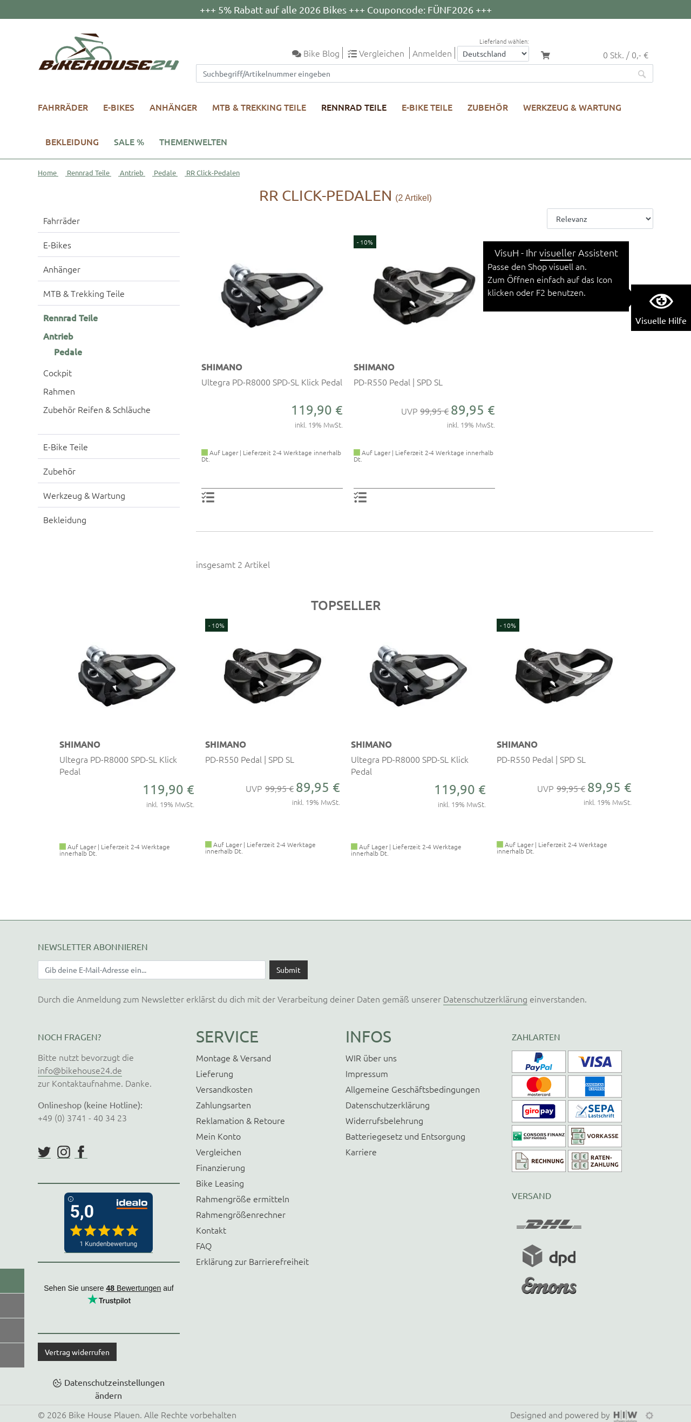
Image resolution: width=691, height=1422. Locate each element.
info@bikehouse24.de (80, 1070)
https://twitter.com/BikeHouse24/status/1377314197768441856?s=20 (44, 1152)
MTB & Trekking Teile (259, 107)
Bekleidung (72, 141)
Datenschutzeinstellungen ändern (114, 1388)
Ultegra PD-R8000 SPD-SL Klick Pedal (271, 382)
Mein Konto (218, 1136)
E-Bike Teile (427, 107)
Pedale (165, 172)
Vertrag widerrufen (77, 1352)
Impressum (367, 1073)
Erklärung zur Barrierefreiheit (252, 1261)
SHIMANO (221, 367)
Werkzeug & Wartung (572, 107)
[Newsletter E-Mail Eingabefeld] (152, 969)
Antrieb (132, 172)
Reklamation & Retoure (240, 1120)
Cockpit (57, 372)
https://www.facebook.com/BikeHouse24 (80, 1152)
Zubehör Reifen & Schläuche (97, 409)
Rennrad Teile (354, 107)
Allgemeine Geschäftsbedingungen (413, 1089)
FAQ (204, 1245)
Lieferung (214, 1073)
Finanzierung (220, 1167)
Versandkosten (224, 1089)
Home (47, 172)
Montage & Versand (233, 1058)
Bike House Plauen (104, 1414)
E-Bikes (118, 107)
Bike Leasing (220, 1183)
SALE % (129, 141)
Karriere (361, 1151)
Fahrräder (63, 107)
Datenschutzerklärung (485, 999)
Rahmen (59, 391)
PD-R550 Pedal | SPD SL (398, 382)
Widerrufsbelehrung (384, 1120)
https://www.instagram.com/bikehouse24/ (63, 1152)
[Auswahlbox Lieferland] (493, 54)
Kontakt (211, 1230)
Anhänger (173, 107)
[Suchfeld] (414, 73)
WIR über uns (371, 1058)
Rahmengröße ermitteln (242, 1198)
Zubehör (488, 107)
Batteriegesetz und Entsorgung (405, 1136)
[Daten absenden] (288, 969)
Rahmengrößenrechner (241, 1214)
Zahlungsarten (223, 1104)
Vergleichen (218, 1151)
